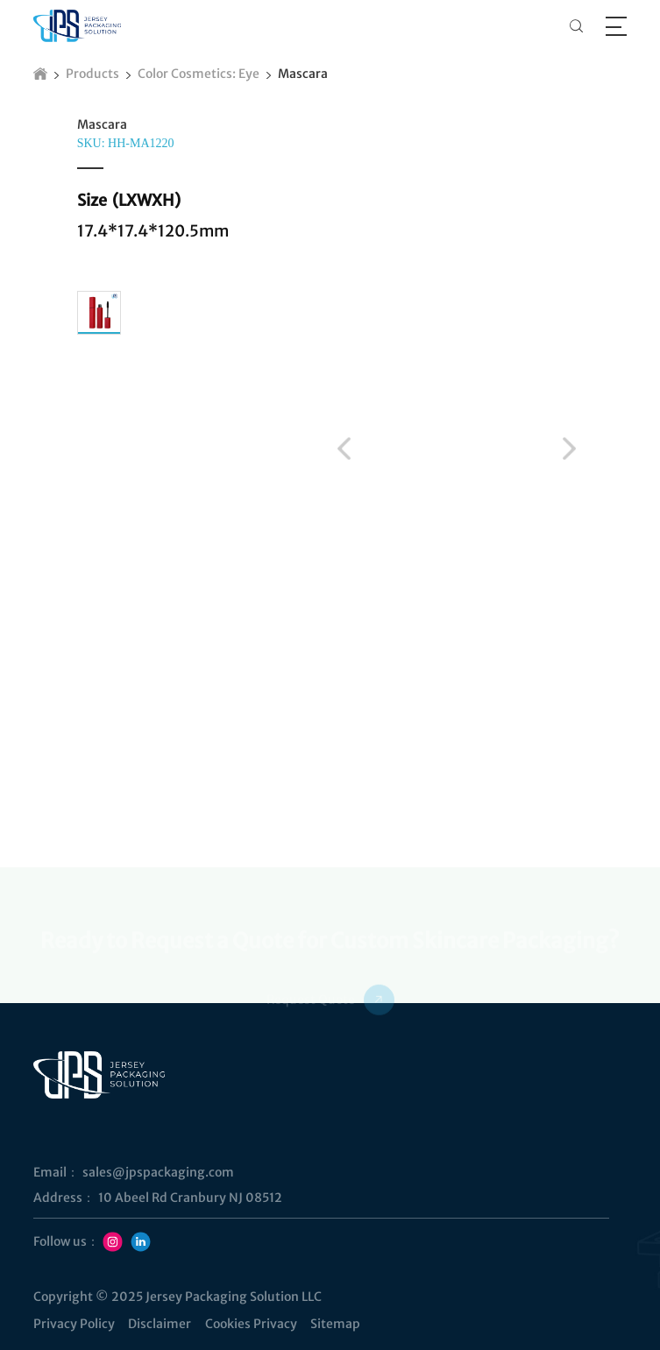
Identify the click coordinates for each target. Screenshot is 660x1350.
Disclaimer (159, 1324)
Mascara (303, 73)
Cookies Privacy (251, 1324)
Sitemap (335, 1324)
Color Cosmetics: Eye (198, 73)
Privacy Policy (74, 1324)
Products (92, 73)
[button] (344, 447)
